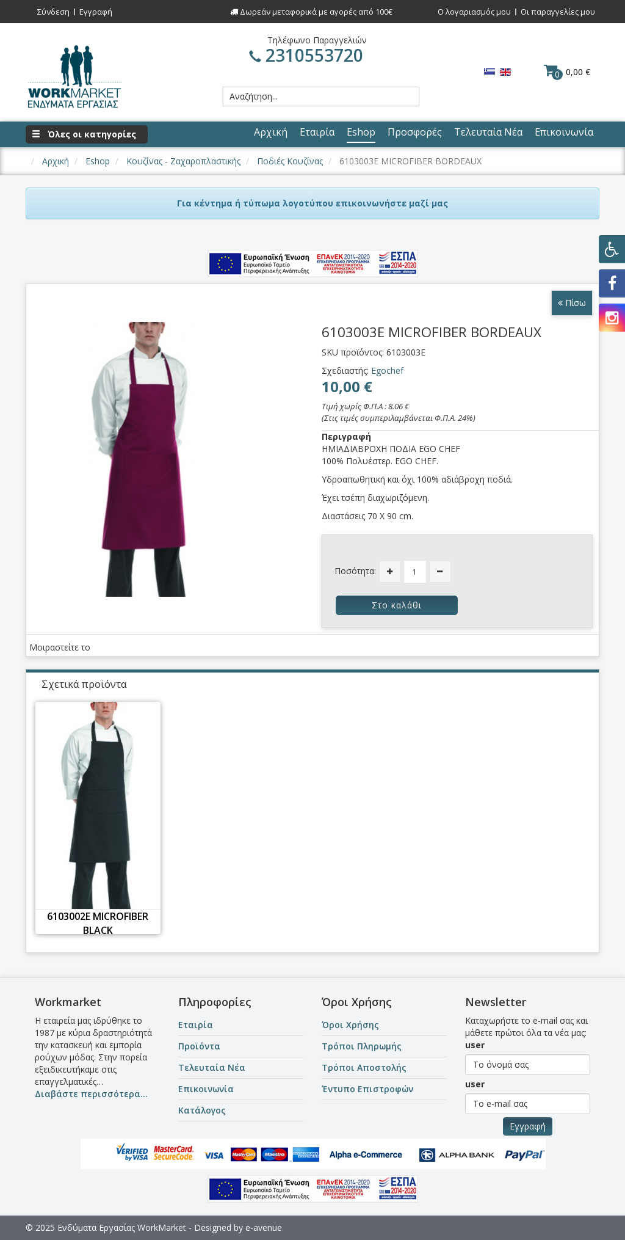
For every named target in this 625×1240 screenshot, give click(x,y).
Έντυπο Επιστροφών (367, 1089)
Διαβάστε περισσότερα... (91, 1094)
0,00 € (567, 71)
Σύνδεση (53, 11)
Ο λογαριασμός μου (474, 11)
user (475, 1045)
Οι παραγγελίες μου (558, 11)
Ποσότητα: (355, 571)
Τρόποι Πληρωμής (362, 1046)
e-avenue (263, 1227)
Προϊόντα (199, 1046)
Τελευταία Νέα (211, 1067)
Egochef (387, 370)
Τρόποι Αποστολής (364, 1067)
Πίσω (572, 302)
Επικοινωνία (206, 1089)
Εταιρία (195, 1024)
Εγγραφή (95, 11)
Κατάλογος (202, 1110)
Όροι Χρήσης (350, 1024)
